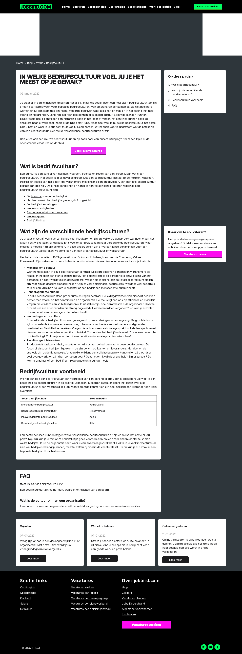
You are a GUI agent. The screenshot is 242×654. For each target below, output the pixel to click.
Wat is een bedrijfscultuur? (41, 484)
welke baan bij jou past (48, 242)
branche (36, 196)
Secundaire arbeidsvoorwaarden (47, 212)
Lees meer (33, 558)
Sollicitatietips (137, 6)
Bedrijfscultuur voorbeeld (187, 100)
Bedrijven (78, 6)
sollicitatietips (70, 439)
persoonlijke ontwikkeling (125, 275)
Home (66, 6)
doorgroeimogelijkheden (61, 284)
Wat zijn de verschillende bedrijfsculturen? (187, 92)
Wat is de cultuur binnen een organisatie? (53, 501)
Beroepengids (97, 6)
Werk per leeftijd (160, 6)
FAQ (174, 105)
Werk (39, 63)
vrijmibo (46, 288)
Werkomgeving (36, 216)
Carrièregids (117, 6)
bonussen (71, 356)
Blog (176, 6)
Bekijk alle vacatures (88, 150)
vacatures (146, 443)
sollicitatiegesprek (127, 279)
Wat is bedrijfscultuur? (185, 84)
